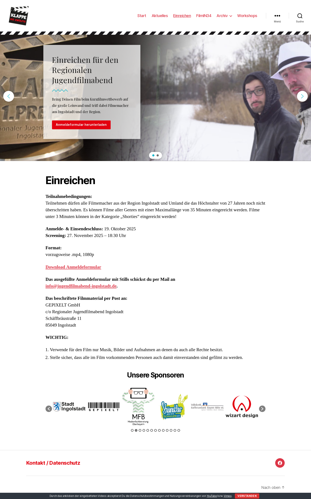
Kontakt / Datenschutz (53, 463)
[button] (8, 96)
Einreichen (182, 15)
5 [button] (147, 430)
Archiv (222, 15)
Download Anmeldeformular (73, 267)
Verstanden (247, 495)
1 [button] (132, 430)
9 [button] (163, 430)
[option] (69, 406)
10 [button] (167, 430)
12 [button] (175, 430)
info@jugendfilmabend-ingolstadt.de (81, 286)
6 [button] (151, 430)
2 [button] (136, 430)
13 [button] (178, 430)
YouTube (212, 495)
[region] (155, 96)
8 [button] (159, 430)
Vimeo (228, 495)
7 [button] (155, 430)
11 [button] (171, 430)
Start (141, 15)
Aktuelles (160, 15)
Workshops (247, 15)
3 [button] (140, 430)
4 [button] (144, 430)
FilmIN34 (203, 15)
